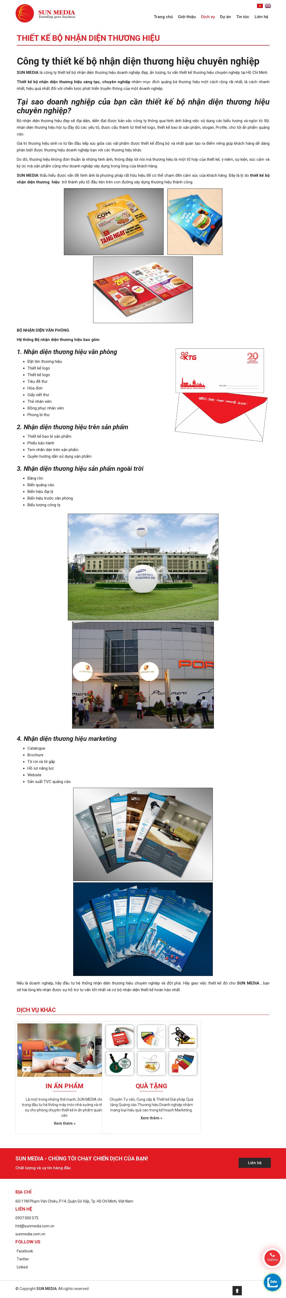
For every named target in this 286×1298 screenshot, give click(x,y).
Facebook (25, 1251)
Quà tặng (151, 1086)
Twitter (23, 1259)
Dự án (225, 16)
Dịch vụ (208, 16)
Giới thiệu (187, 16)
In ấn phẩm (64, 1086)
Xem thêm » (65, 1123)
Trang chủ (163, 16)
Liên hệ (261, 16)
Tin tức (242, 16)
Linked (22, 1267)
